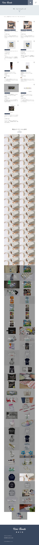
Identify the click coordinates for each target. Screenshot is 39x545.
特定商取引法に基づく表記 (8, 537)
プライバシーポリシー (8, 535)
